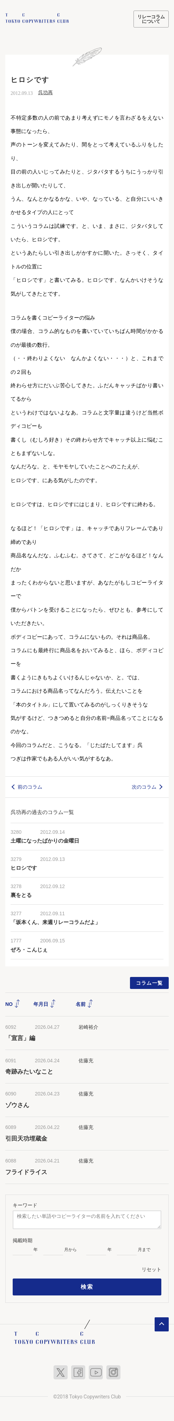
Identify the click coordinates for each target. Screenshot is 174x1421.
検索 (87, 1286)
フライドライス (26, 1171)
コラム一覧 (149, 982)
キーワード (25, 1204)
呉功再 (45, 92)
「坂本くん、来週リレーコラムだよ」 (55, 922)
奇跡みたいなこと (29, 1071)
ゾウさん (17, 1104)
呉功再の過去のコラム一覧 (42, 811)
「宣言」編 (20, 1037)
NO (12, 1003)
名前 (84, 1003)
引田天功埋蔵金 (26, 1138)
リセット (151, 1268)
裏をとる (21, 895)
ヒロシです (24, 867)
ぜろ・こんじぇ (29, 949)
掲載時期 (22, 1240)
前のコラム (30, 786)
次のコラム (144, 786)
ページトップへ (162, 1324)
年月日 (44, 1003)
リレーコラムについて (151, 19)
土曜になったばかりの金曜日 (45, 840)
